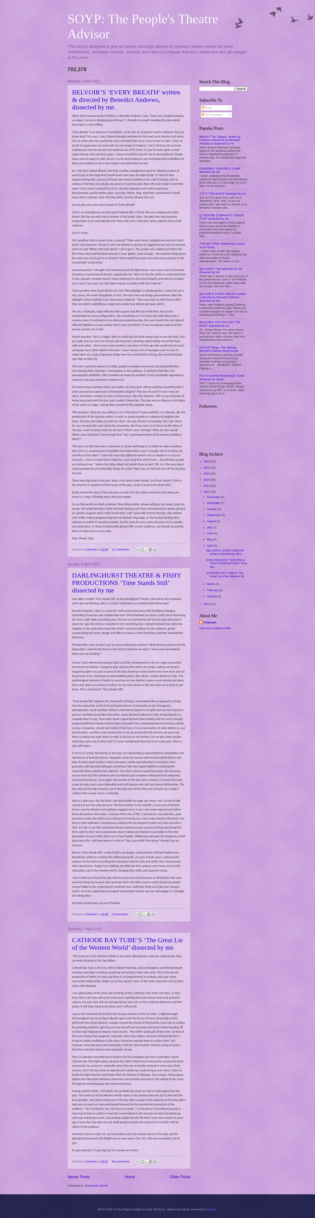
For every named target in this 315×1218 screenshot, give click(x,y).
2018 (207, 467)
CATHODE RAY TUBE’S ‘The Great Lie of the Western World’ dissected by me (127, 943)
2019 (207, 461)
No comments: (121, 1161)
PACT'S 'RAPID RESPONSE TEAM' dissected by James (222, 377)
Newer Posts (78, 1177)
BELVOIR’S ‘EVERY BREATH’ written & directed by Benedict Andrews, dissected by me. (126, 99)
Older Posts (180, 1177)
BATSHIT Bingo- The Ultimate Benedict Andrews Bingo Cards (218, 349)
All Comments (212, 114)
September (214, 515)
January (212, 596)
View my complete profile (215, 628)
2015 (207, 473)
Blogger (212, 1209)
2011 (207, 604)
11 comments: (121, 549)
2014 (207, 479)
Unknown (210, 622)
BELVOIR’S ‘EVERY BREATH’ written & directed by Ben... (225, 552)
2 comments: (120, 914)
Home (130, 1177)
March (211, 584)
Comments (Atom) (96, 1185)
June (210, 533)
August (212, 521)
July (210, 527)
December (214, 497)
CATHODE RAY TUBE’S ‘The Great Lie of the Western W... (226, 574)
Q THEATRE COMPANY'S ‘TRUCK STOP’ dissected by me (221, 217)
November (214, 503)
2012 (207, 491)
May (210, 539)
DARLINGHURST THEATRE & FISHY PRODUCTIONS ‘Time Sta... (226, 563)
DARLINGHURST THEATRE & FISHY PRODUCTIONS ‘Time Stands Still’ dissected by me (126, 583)
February (213, 590)
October (212, 509)
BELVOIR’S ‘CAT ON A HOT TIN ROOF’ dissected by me (219, 324)
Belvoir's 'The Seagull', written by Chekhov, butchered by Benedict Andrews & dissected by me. (220, 140)
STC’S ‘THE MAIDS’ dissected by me (222, 193)
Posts (207, 107)
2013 (207, 485)
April (210, 545)
